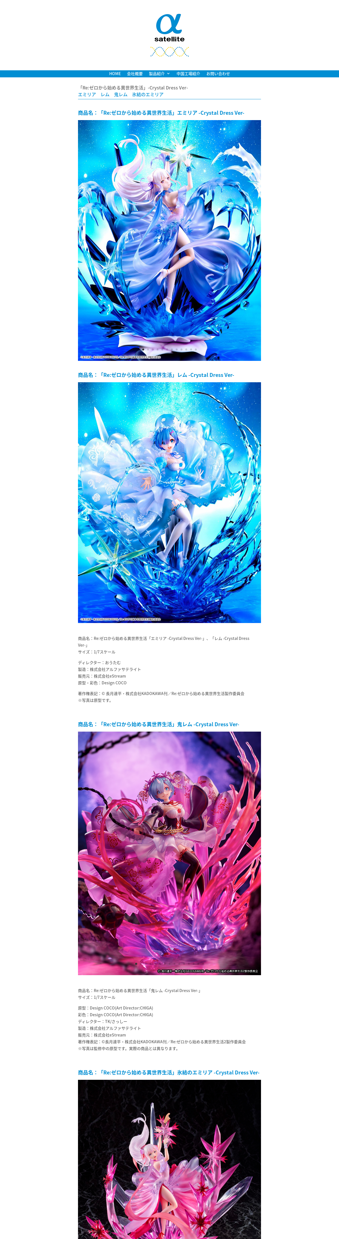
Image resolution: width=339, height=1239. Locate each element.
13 (194, 964)
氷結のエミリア (148, 94)
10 (186, 349)
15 (203, 964)
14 (198, 964)
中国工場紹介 (188, 73)
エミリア (87, 94)
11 (191, 349)
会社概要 (135, 73)
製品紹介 (157, 73)
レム (105, 94)
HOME (115, 73)
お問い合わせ (218, 73)
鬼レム (121, 94)
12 (196, 349)
